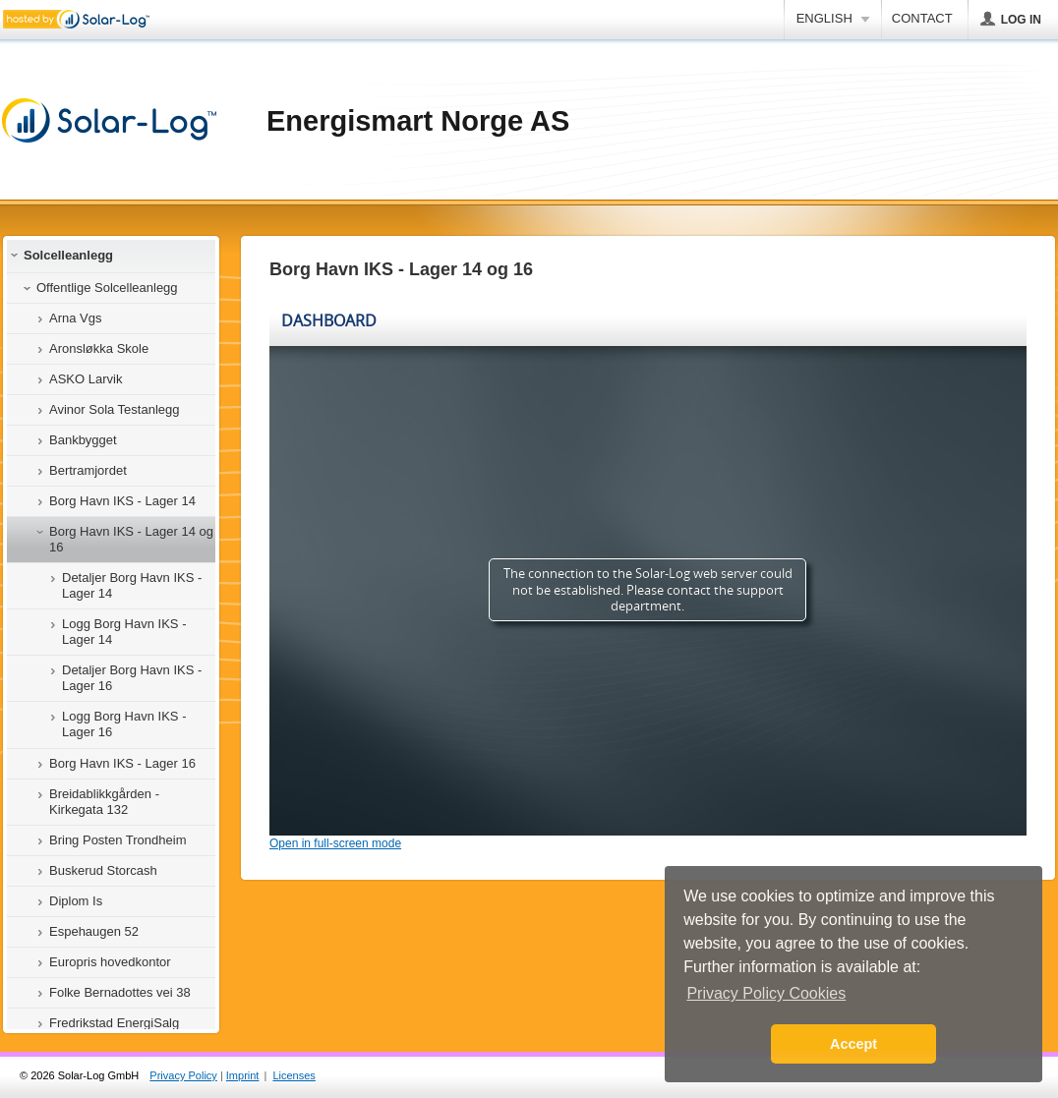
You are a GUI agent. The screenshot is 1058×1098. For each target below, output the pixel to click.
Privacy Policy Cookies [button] (766, 993)
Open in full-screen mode (335, 843)
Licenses (293, 1075)
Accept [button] (853, 1044)
